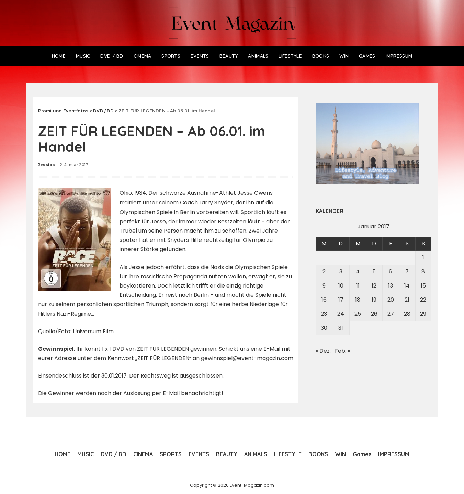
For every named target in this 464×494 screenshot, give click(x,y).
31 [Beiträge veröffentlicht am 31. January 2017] (340, 328)
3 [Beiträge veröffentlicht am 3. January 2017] (340, 272)
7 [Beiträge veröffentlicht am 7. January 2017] (407, 272)
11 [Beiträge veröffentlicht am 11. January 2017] (358, 286)
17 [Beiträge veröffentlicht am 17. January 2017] (340, 300)
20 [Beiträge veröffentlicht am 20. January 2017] (390, 300)
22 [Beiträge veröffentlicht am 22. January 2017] (423, 300)
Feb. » (342, 351)
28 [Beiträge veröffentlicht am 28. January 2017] (407, 314)
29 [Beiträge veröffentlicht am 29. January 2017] (423, 314)
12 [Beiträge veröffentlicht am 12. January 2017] (374, 286)
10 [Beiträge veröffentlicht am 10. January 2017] (340, 286)
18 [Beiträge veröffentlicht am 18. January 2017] (357, 300)
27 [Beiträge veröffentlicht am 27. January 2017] (390, 314)
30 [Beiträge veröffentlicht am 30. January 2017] (324, 328)
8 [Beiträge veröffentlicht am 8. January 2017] (423, 272)
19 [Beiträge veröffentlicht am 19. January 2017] (374, 300)
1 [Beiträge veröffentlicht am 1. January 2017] (423, 257)
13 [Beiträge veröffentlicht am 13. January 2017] (390, 286)
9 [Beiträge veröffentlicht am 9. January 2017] (324, 286)
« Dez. (323, 351)
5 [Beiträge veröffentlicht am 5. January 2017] (374, 272)
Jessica (46, 164)
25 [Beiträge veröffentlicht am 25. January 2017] (357, 314)
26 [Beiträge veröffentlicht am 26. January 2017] (374, 314)
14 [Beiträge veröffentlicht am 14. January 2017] (407, 286)
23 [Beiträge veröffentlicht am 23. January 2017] (324, 314)
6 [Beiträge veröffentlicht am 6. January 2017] (390, 272)
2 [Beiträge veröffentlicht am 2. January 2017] (324, 272)
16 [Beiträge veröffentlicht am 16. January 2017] (324, 300)
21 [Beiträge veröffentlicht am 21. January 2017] (407, 300)
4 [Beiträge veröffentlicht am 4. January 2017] (358, 272)
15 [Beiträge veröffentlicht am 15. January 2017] (423, 286)
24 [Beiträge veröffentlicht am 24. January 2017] (340, 314)
